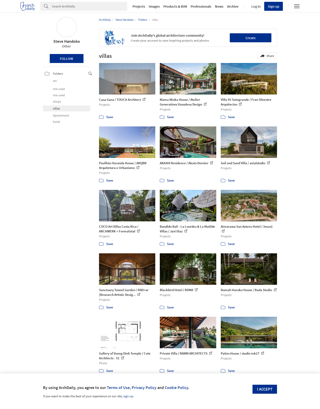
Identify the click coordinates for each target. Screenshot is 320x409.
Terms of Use (118, 387)
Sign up (273, 6)
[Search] (89, 6)
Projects (139, 6)
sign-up (128, 396)
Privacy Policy (144, 387)
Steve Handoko (66, 41)
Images (154, 6)
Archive (233, 6)
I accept (265, 389)
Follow (66, 58)
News (219, 6)
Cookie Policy (176, 387)
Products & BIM (175, 6)
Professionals (201, 6)
